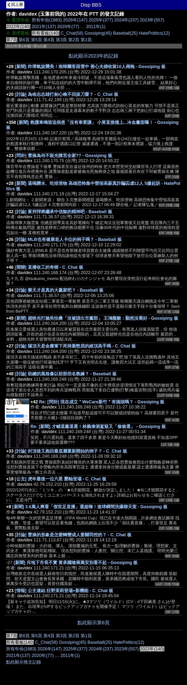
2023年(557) (152, 20)
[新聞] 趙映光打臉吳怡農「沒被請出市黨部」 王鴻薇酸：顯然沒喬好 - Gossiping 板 (96, 318)
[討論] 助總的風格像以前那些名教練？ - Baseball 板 (66, 373)
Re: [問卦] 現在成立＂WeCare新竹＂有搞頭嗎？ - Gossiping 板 (102, 401)
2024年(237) (126, 20)
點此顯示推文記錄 (23, 662)
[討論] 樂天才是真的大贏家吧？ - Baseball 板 (59, 290)
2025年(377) (101, 20)
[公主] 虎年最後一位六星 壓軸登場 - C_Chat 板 (60, 479)
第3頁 (61, 39)
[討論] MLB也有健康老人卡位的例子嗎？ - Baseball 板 (68, 239)
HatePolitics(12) (154, 33)
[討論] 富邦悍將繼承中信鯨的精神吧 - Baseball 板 (63, 211)
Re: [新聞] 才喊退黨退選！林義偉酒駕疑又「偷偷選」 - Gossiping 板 (98, 426)
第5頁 (36, 39)
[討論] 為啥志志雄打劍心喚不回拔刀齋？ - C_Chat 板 (66, 94)
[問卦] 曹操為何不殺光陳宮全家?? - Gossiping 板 (63, 155)
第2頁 (73, 39)
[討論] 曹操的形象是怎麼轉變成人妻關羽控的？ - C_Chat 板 (73, 534)
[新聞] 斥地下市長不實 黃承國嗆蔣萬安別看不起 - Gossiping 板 (76, 562)
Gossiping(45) (98, 33)
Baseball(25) (125, 33)
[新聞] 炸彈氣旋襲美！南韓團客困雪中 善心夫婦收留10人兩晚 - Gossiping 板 (90, 66)
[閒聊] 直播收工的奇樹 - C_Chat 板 (49, 267)
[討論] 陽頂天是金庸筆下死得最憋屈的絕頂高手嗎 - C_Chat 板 (75, 346)
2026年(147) (75, 20)
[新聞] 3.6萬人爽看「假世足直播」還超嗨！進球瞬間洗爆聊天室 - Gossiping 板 (90, 506)
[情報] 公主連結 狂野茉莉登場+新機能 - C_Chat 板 (64, 590)
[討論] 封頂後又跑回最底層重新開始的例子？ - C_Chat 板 (71, 451)
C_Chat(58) (72, 33)
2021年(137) (44, 26)
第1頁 (86, 39)
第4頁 (49, 39)
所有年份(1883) (47, 20)
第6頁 (24, 39)
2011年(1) (95, 26)
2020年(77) (68, 26)
